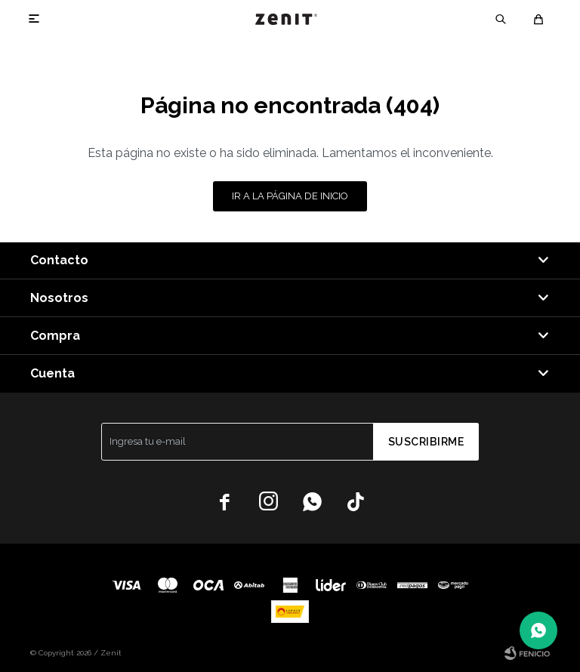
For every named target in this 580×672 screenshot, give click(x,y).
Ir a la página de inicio (290, 196)
